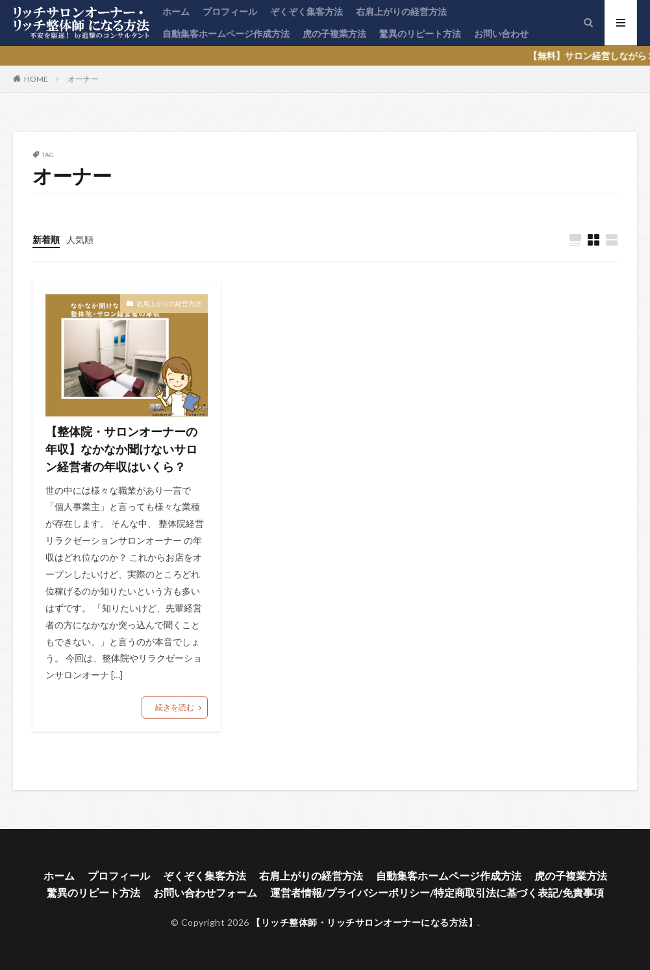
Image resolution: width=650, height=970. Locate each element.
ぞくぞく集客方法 (306, 11)
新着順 (46, 239)
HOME (36, 79)
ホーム (176, 11)
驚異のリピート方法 (420, 33)
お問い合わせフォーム (205, 892)
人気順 (80, 239)
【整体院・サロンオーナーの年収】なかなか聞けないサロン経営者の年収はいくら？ (121, 449)
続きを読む (174, 707)
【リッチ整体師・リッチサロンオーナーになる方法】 (364, 922)
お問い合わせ (501, 33)
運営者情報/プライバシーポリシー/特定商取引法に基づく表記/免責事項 (437, 892)
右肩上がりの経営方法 (401, 11)
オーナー (83, 79)
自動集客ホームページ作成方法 (226, 33)
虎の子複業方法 (334, 33)
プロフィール (230, 11)
